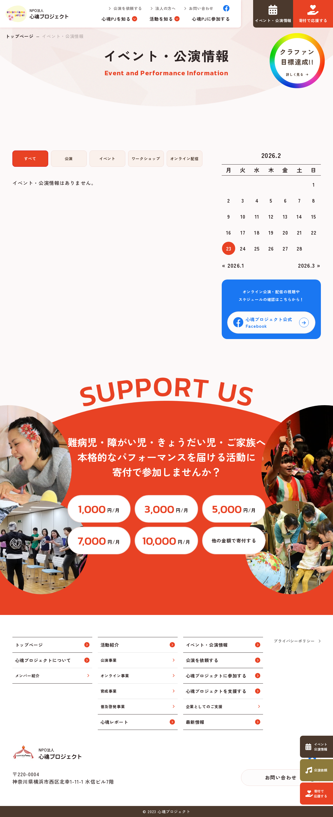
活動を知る (161, 18)
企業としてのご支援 (204, 706)
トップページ (20, 36)
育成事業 (109, 691)
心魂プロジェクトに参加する (216, 675)
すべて (30, 158)
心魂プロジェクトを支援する (216, 691)
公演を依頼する (127, 8)
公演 (69, 158)
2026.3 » (309, 265)
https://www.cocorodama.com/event (316, 747)
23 (228, 248)
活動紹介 (110, 644)
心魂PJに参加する (211, 18)
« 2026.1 (233, 265)
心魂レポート (115, 722)
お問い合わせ (201, 8)
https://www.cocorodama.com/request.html (316, 770)
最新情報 (195, 722)
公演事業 (109, 660)
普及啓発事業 (113, 706)
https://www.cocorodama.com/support (316, 794)
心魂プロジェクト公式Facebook (269, 322)
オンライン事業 (115, 675)
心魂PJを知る (116, 18)
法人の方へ (165, 8)
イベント (107, 158)
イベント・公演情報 (207, 644)
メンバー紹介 (27, 675)
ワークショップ (146, 158)
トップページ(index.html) (37, 14)
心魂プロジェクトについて (43, 660)
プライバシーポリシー (294, 641)
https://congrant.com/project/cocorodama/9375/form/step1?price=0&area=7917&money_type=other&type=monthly (234, 540)
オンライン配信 (184, 158)
